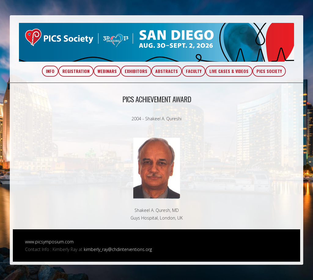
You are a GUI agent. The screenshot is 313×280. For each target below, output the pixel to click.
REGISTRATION (76, 71)
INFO (50, 71)
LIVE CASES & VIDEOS (229, 71)
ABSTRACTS (166, 71)
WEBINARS (107, 71)
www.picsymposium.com (49, 242)
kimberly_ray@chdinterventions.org (118, 249)
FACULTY (193, 71)
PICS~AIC (156, 42)
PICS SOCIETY (269, 71)
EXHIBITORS (136, 71)
